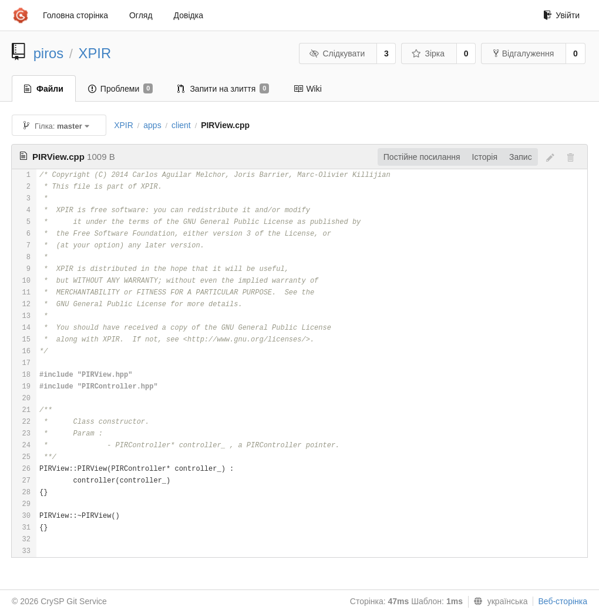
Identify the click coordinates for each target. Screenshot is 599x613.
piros (48, 53)
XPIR (95, 53)
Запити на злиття (223, 88)
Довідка (188, 15)
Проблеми (120, 88)
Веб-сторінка (562, 601)
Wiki (307, 88)
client (181, 125)
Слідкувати (337, 53)
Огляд (141, 15)
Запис (520, 157)
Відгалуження (523, 53)
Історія (484, 157)
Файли (43, 88)
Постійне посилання (421, 157)
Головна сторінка (75, 15)
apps (152, 125)
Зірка (428, 53)
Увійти (561, 15)
